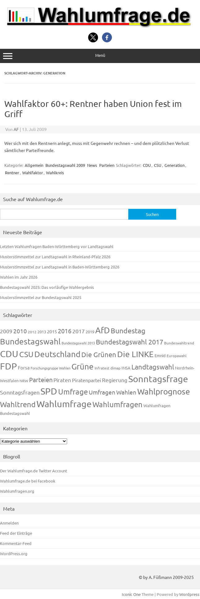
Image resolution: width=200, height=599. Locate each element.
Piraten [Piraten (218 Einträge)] (62, 380)
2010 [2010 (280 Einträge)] (20, 331)
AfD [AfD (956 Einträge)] (102, 330)
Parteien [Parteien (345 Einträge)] (41, 379)
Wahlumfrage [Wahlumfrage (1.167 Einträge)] (63, 404)
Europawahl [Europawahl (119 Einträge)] (176, 355)
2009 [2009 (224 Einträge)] (6, 331)
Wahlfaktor (32, 172)
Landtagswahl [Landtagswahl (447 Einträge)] (152, 367)
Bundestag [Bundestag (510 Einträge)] (128, 330)
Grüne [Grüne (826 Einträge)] (82, 366)
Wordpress (189, 594)
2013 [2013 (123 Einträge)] (41, 331)
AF (16, 129)
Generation (174, 165)
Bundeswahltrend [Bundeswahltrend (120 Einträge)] (179, 342)
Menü (100, 56)
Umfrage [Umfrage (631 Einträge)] (73, 391)
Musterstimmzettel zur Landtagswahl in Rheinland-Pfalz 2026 (55, 256)
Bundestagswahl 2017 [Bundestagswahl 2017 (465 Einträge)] (129, 342)
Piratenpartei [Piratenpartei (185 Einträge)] (86, 380)
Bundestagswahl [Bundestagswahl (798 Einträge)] (30, 341)
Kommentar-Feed (16, 543)
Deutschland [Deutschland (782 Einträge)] (57, 354)
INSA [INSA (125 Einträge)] (125, 367)
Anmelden (9, 522)
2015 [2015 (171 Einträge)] (52, 331)
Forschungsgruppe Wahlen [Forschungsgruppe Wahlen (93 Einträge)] (50, 367)
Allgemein (34, 165)
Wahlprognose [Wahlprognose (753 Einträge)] (163, 391)
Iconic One (131, 594)
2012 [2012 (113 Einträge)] (32, 331)
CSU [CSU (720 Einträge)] (26, 354)
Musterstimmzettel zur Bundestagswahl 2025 (40, 297)
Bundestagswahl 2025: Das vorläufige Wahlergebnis (47, 287)
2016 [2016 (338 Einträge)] (64, 331)
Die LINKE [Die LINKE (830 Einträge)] (135, 354)
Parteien (106, 165)
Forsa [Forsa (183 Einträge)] (24, 367)
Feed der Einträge (16, 533)
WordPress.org (14, 553)
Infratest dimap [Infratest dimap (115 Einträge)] (108, 367)
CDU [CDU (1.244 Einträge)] (9, 353)
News (92, 165)
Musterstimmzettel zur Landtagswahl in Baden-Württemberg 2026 (59, 266)
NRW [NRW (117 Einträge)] (23, 380)
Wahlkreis (55, 172)
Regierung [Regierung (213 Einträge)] (114, 380)
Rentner (12, 172)
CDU (147, 165)
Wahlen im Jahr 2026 (18, 277)
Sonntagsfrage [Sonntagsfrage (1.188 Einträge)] (158, 378)
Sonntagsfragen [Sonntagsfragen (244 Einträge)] (20, 392)
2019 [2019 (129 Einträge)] (90, 331)
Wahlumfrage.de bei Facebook (27, 480)
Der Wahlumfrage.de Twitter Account (33, 470)
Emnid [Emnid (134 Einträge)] (160, 355)
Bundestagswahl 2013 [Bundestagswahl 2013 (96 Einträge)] (78, 342)
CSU (157, 165)
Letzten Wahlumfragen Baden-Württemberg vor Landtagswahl (56, 246)
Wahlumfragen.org (17, 491)
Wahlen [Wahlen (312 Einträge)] (126, 392)
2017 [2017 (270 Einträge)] (78, 331)
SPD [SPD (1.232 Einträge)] (48, 391)
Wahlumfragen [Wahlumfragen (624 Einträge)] (117, 404)
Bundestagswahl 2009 (65, 165)
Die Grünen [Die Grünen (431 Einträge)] (98, 354)
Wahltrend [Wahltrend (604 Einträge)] (18, 404)
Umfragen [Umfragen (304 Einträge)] (102, 392)
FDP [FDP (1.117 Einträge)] (8, 366)
